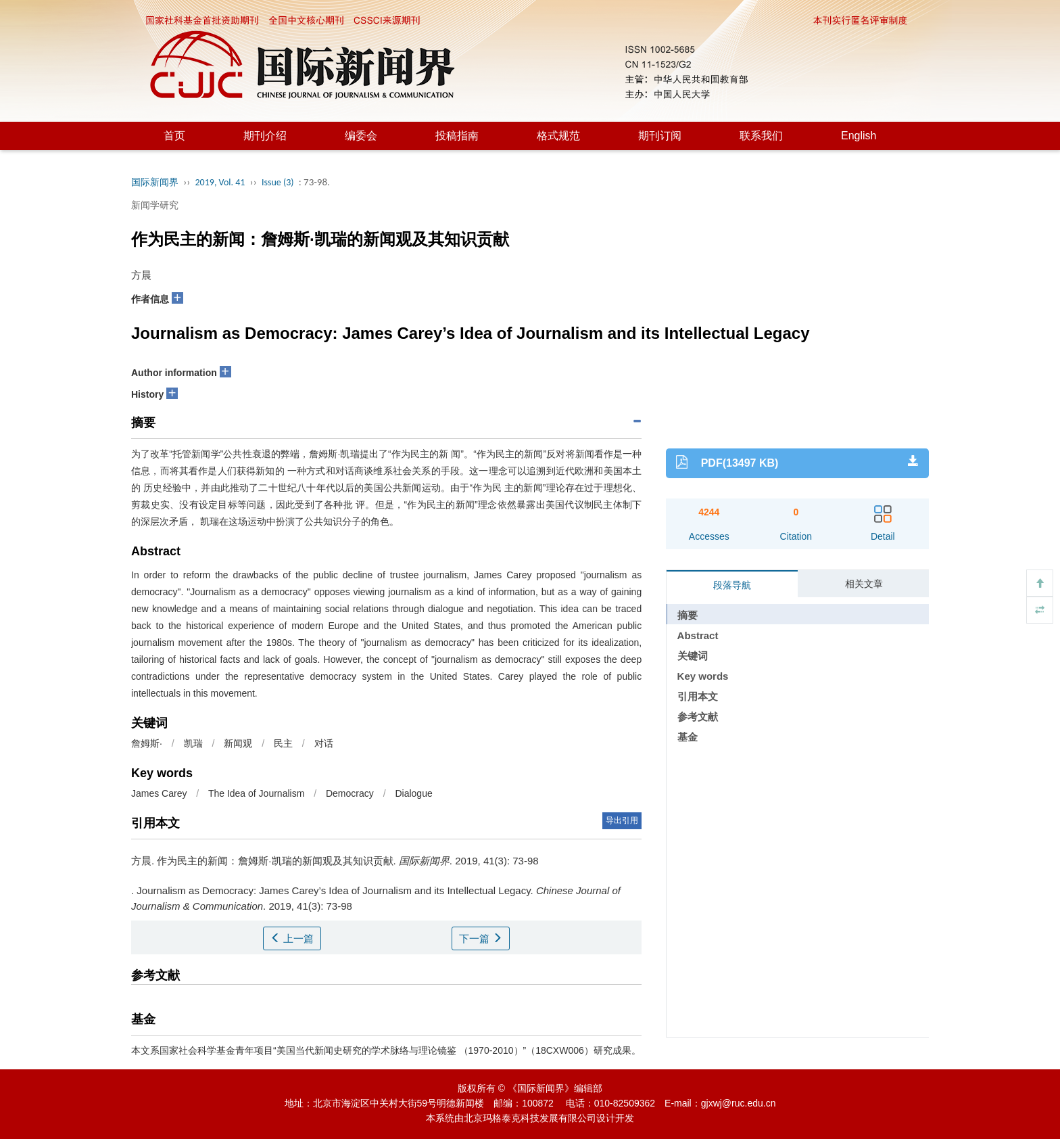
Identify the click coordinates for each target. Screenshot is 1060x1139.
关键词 (692, 655)
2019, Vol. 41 (220, 182)
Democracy (350, 793)
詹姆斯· (146, 743)
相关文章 (864, 583)
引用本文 (697, 696)
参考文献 (697, 716)
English (858, 135)
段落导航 (732, 585)
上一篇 (292, 938)
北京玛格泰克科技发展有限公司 (530, 1118)
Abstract (698, 635)
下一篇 (480, 938)
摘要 (687, 615)
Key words (703, 676)
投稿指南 (457, 135)
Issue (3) (278, 182)
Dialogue (413, 793)
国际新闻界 (154, 182)
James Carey (159, 793)
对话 (323, 743)
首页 (174, 135)
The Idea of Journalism (256, 793)
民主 (283, 743)
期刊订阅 (659, 135)
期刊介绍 (265, 135)
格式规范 (558, 135)
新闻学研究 (154, 205)
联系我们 (761, 135)
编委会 (361, 135)
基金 (687, 737)
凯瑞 (193, 743)
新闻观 (238, 743)
